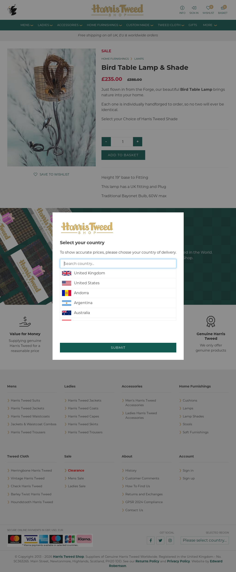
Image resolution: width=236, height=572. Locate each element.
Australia (76, 313)
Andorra (75, 293)
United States (81, 283)
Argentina (77, 303)
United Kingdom (83, 273)
